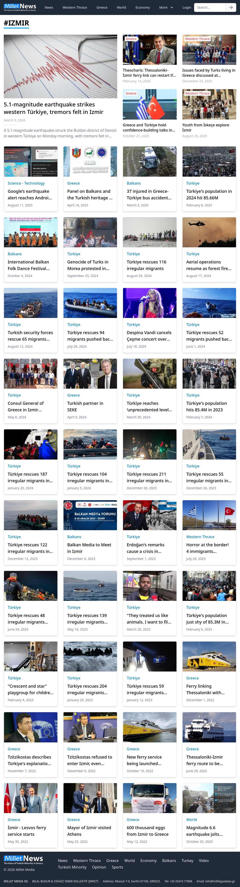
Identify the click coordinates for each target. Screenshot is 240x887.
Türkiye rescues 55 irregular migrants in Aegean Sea (207, 477)
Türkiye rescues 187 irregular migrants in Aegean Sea (28, 477)
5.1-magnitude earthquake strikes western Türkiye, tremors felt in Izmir (53, 108)
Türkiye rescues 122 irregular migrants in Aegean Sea (28, 548)
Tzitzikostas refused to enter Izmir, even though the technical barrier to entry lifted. (89, 760)
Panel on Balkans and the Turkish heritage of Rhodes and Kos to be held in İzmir (90, 194)
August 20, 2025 (194, 136)
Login (187, 7)
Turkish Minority (72, 867)
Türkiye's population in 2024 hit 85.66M (209, 194)
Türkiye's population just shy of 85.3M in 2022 (206, 619)
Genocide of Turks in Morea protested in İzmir (87, 265)
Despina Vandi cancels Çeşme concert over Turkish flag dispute (149, 336)
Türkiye (192, 183)
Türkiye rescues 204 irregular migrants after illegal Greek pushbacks (87, 689)
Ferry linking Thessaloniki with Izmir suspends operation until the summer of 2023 (205, 689)
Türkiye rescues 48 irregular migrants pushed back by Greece (26, 619)
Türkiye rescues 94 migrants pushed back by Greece (89, 336)
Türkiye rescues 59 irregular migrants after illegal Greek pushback (145, 689)
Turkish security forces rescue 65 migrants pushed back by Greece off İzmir (30, 336)
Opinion (99, 867)
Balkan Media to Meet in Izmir (89, 548)
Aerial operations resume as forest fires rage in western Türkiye (208, 265)
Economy (142, 7)
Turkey (187, 860)
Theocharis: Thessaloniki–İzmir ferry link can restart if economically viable (148, 73)
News (49, 7)
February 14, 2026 (136, 81)
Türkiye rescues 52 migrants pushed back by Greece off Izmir (208, 336)
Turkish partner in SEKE (85, 406)
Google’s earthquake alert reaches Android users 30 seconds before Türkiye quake (29, 194)
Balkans (134, 183)
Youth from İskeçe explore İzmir (205, 127)
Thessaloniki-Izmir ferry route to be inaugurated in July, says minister (205, 760)
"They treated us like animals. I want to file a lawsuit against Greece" (148, 619)
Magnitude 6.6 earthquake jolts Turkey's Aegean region (202, 831)
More (166, 7)
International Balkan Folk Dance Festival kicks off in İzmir (28, 265)
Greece (102, 7)
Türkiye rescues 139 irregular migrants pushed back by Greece (87, 619)
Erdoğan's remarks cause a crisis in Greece (146, 548)
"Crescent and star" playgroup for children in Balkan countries (30, 689)
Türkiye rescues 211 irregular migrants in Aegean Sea (148, 477)
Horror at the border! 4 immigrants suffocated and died (207, 548)
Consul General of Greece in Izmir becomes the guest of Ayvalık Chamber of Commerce (29, 406)
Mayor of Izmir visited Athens (89, 831)
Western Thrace (75, 7)
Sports (117, 867)
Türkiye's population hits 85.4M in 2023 (206, 406)
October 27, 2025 (136, 136)
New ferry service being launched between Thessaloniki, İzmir (149, 760)
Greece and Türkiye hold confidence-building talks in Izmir (147, 127)
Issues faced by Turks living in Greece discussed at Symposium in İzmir (208, 73)
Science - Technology (26, 183)
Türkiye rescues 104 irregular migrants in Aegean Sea (88, 477)
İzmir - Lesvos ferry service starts (27, 831)
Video (204, 860)
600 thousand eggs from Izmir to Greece (148, 831)
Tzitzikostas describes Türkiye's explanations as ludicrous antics (30, 760)
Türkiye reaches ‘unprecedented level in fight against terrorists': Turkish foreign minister (148, 406)
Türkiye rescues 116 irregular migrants (146, 265)
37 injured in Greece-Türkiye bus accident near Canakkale (148, 194)
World (121, 7)
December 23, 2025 (197, 81)
